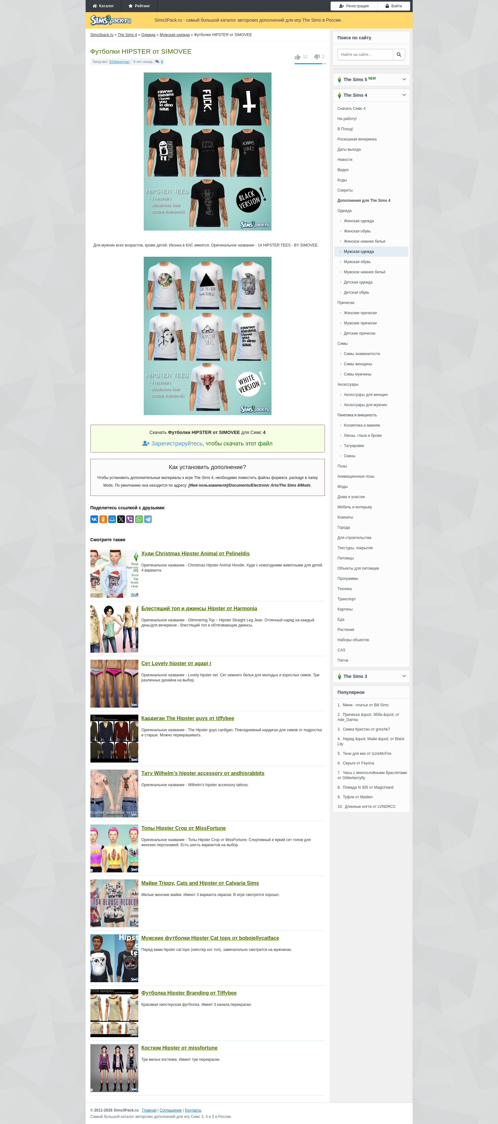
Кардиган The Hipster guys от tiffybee (188, 718)
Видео (343, 170)
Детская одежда (358, 282)
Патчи (343, 660)
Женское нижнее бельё (365, 241)
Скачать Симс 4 (352, 108)
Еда (341, 619)
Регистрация (354, 6)
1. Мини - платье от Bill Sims (363, 705)
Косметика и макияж (362, 425)
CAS (342, 650)
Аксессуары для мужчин (365, 405)
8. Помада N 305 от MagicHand (366, 787)
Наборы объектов (353, 640)
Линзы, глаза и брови (363, 435)
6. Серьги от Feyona (356, 763)
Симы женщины (358, 364)
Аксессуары (348, 384)
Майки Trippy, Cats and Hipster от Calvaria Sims (200, 883)
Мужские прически (360, 323)
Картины (345, 609)
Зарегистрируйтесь (172, 443)
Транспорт (347, 599)
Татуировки (354, 446)
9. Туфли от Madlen (355, 797)
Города (344, 527)
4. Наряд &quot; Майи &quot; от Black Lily (371, 741)
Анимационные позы (356, 476)
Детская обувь (357, 292)
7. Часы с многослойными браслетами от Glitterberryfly (372, 775)
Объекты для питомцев (358, 568)
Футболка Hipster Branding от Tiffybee (189, 993)
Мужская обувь (357, 262)
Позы (342, 466)
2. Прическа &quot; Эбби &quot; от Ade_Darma (369, 717)
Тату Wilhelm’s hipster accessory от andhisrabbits (203, 773)
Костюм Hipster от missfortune (180, 1048)
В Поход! (345, 129)
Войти (394, 6)
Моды (343, 486)
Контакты (193, 1110)
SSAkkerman (119, 62)
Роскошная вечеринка (357, 139)
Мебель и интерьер (355, 507)
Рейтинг (139, 6)
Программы (348, 578)
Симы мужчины (358, 374)
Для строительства (355, 537)
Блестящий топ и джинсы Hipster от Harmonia (199, 608)
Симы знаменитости (362, 354)
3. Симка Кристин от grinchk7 (364, 729)
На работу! (347, 119)
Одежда (345, 211)
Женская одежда (359, 221)
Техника (345, 589)
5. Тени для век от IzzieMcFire (365, 753)
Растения (346, 629)
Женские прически (360, 313)
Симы (343, 343)
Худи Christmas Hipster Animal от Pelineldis (196, 553)
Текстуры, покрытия (355, 548)
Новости (345, 159)
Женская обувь (357, 231)
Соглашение (171, 1110)
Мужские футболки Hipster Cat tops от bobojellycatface (210, 938)
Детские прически (359, 333)
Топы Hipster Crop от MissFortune (184, 828)
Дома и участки (351, 497)
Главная (149, 1110)
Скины (350, 456)
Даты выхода (349, 149)
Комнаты (345, 517)
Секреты (345, 190)
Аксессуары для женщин (366, 394)
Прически (346, 302)
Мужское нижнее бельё (365, 272)
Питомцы (346, 558)
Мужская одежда (359, 251)
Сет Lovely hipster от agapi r (177, 663)
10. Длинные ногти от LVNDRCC (367, 806)
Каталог (103, 6)
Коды (342, 180)
